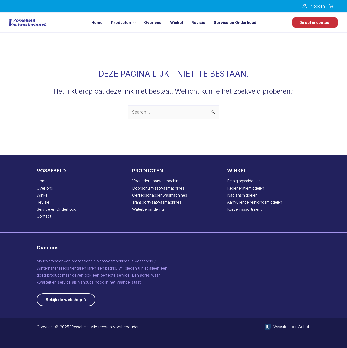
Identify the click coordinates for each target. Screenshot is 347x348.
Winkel (42, 195)
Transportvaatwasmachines (156, 202)
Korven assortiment (244, 209)
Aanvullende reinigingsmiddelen (254, 202)
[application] (133, 22)
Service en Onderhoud (57, 209)
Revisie (43, 202)
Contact (44, 216)
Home (42, 180)
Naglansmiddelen (242, 195)
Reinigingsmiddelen (244, 180)
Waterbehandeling (148, 209)
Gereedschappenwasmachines (159, 195)
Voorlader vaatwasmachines (157, 180)
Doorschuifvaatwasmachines (158, 188)
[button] (315, 22)
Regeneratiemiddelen (245, 188)
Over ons (45, 188)
